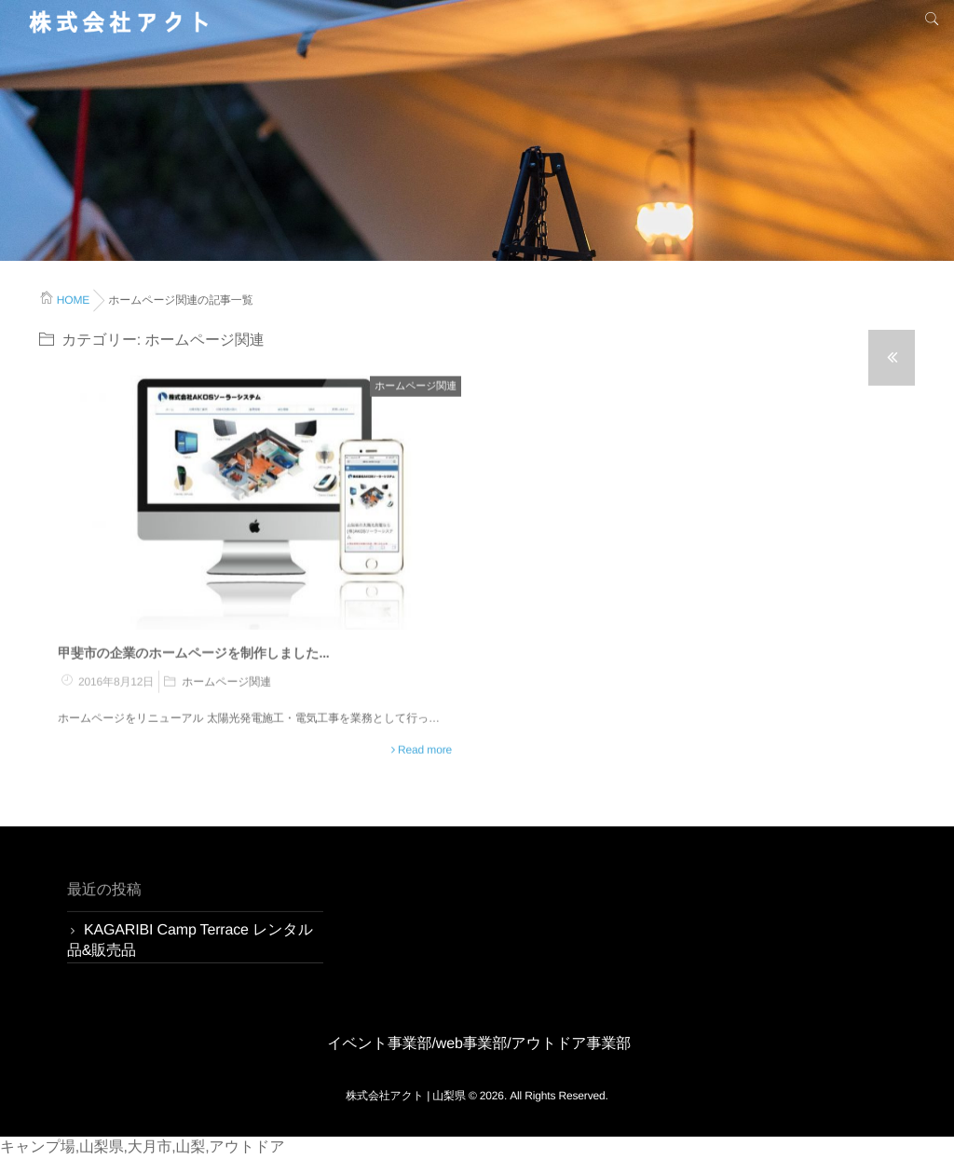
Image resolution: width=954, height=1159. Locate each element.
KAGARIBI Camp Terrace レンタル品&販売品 (190, 940)
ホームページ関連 (416, 385)
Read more (425, 749)
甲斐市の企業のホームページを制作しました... (194, 652)
